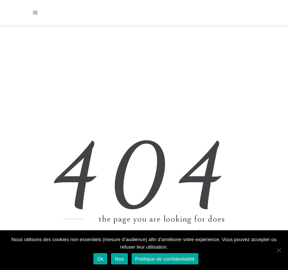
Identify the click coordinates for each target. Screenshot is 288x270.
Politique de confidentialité (165, 259)
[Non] (278, 250)
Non (119, 259)
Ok (100, 259)
